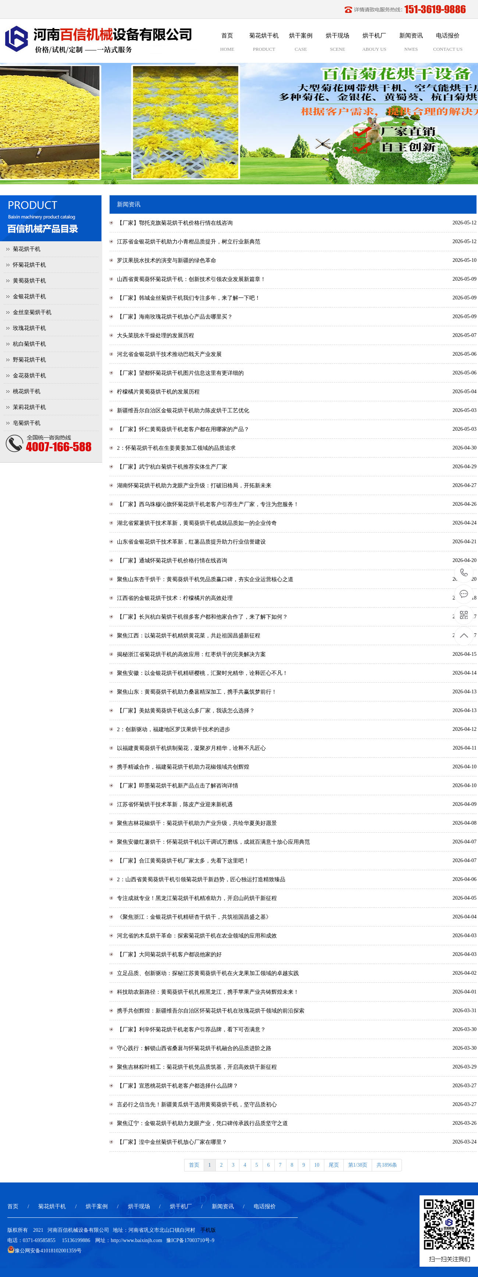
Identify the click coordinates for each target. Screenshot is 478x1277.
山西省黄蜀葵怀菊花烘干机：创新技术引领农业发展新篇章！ (191, 279)
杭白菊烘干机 (29, 344)
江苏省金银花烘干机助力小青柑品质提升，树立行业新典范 (188, 242)
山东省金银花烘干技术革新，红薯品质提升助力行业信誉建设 (191, 542)
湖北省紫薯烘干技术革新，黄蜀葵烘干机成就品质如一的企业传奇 (197, 523)
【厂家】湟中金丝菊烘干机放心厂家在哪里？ (172, 1142)
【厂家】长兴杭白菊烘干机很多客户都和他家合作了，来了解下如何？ (202, 617)
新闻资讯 (223, 1206)
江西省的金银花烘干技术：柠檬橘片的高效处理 (175, 598)
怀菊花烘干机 (29, 265)
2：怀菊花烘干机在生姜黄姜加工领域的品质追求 (176, 448)
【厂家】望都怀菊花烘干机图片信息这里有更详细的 (180, 373)
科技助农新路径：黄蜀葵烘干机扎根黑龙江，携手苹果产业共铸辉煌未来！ (208, 992)
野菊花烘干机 (29, 360)
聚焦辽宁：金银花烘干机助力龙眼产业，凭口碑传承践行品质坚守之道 (202, 1123)
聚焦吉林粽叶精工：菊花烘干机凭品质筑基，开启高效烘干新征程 (197, 1067)
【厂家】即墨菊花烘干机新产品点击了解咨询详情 (177, 786)
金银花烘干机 (29, 296)
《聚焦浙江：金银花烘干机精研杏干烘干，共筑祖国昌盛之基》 (194, 917)
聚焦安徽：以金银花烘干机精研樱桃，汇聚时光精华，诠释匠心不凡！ (202, 673)
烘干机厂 (181, 1206)
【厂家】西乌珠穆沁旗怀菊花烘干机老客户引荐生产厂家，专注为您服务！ (208, 504)
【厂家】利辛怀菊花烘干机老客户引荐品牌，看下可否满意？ (191, 1029)
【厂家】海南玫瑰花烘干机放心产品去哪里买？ (175, 317)
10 (317, 1165)
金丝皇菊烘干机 (32, 312)
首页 (194, 1165)
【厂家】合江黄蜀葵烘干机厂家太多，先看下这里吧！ (183, 861)
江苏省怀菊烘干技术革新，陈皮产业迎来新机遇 (175, 804)
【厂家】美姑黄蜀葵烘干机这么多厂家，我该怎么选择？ (186, 711)
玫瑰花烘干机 (29, 328)
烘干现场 (139, 1206)
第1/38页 (358, 1165)
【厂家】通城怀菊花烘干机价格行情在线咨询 (172, 560)
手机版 (208, 1230)
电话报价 (265, 1206)
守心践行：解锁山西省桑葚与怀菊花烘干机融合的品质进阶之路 (194, 1048)
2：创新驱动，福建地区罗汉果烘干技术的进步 (173, 729)
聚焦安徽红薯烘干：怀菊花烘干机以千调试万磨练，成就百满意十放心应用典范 (213, 842)
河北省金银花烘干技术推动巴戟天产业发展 (169, 354)
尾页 (334, 1165)
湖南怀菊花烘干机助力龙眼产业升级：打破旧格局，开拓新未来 (194, 485)
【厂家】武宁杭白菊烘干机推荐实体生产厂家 (172, 467)
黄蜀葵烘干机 (29, 281)
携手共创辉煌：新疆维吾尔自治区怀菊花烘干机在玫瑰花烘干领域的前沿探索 (210, 1011)
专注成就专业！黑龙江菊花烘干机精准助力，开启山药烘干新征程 (197, 898)
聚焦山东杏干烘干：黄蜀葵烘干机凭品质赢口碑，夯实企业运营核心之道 (205, 579)
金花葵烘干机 (29, 375)
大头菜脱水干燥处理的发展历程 (155, 335)
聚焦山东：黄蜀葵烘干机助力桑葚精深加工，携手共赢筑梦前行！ (197, 692)
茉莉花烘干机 (29, 407)
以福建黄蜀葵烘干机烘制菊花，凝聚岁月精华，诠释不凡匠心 (191, 748)
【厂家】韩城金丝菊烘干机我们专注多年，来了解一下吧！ (188, 298)
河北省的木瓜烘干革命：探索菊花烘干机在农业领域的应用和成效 (197, 936)
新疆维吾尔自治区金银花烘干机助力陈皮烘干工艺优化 (183, 410)
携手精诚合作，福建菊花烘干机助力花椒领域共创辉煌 (183, 767)
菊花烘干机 (26, 249)
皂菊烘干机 (26, 423)
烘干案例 (97, 1206)
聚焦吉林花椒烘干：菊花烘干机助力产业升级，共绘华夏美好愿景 (197, 823)
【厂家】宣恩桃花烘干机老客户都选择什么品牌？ (177, 1086)
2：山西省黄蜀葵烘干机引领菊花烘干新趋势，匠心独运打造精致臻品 (201, 879)
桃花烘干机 (26, 391)
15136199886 (464, 572)
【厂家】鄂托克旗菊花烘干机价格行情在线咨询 (175, 223)
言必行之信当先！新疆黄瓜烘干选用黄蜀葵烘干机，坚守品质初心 (197, 1104)
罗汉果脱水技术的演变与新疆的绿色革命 (166, 260)
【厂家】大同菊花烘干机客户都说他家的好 (169, 954)
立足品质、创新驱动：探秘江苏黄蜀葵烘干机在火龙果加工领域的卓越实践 (208, 973)
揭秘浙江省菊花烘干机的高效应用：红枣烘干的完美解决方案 (191, 654)
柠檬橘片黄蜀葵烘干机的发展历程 (158, 392)
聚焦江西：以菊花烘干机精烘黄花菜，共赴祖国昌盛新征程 (188, 635)
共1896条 (387, 1165)
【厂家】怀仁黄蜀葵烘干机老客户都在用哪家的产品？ (183, 429)
